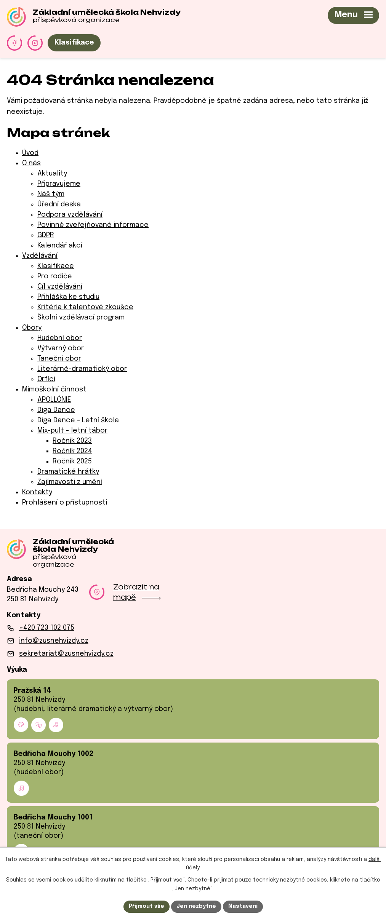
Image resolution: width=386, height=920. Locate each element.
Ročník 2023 (72, 441)
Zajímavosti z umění (69, 482)
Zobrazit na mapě (137, 592)
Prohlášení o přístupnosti (64, 502)
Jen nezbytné (196, 906)
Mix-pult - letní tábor (72, 430)
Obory (32, 327)
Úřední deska (59, 204)
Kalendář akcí (59, 245)
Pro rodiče (54, 276)
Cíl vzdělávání (59, 286)
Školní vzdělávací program (81, 317)
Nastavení (243, 906)
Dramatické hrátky (68, 471)
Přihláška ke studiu (68, 297)
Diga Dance (56, 410)
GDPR (45, 235)
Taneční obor (59, 358)
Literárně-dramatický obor (82, 369)
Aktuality (52, 173)
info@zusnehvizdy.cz (53, 640)
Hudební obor (59, 338)
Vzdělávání (40, 255)
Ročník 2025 (72, 461)
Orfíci (46, 379)
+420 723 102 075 (46, 628)
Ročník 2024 (72, 451)
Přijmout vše (146, 906)
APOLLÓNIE (54, 399)
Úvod (30, 153)
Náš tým (50, 194)
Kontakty (37, 492)
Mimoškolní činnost (54, 389)
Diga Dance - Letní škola (78, 420)
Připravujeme (58, 183)
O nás (31, 163)
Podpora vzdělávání (70, 214)
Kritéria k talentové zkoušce (85, 307)
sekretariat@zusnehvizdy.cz (66, 653)
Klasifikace (74, 42)
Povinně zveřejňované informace (93, 225)
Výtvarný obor (60, 348)
